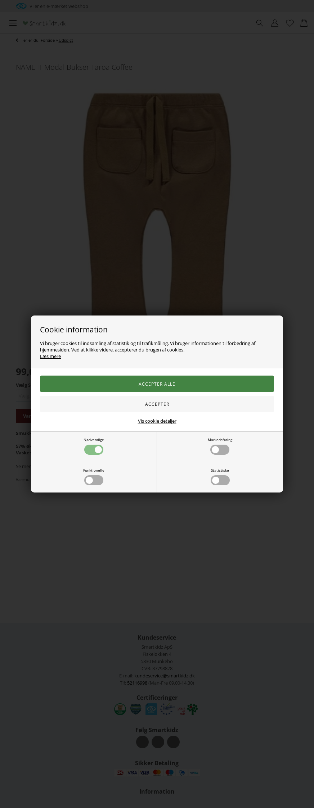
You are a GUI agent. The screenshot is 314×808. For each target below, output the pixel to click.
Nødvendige (94, 446)
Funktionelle (93, 476)
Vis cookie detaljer (157, 421)
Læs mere (50, 356)
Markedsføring (220, 446)
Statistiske (220, 476)
